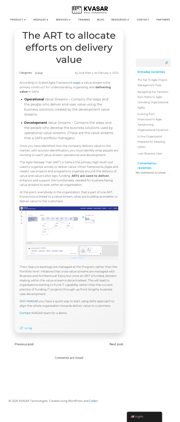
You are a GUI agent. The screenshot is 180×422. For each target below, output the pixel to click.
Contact (143, 19)
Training (84, 19)
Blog (100, 19)
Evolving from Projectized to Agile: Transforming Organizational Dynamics (153, 120)
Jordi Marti (83, 73)
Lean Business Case (149, 148)
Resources (120, 19)
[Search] (167, 63)
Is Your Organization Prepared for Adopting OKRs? (150, 137)
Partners (163, 19)
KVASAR (40, 73)
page (77, 83)
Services (63, 19)
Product (18, 19)
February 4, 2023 (107, 73)
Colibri (93, 404)
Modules (41, 19)
